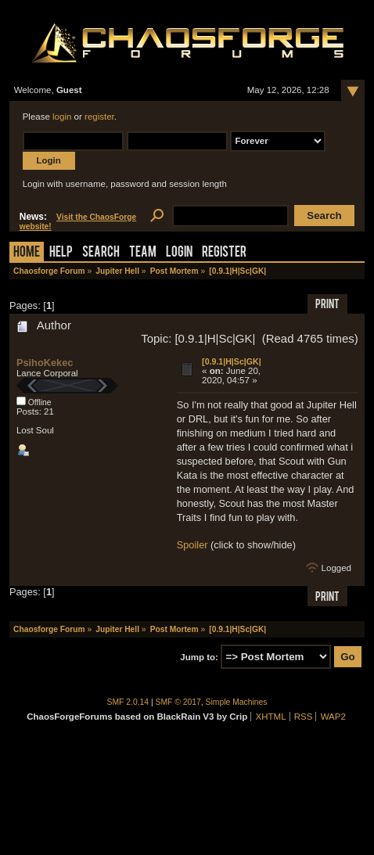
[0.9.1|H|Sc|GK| (231, 361)
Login (179, 253)
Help (61, 253)
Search (101, 253)
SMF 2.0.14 (128, 702)
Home (26, 253)
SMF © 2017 (178, 702)
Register (224, 253)
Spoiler (192, 545)
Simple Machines (237, 702)
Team (142, 253)
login (61, 116)
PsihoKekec (45, 362)
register (99, 116)
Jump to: (199, 657)
